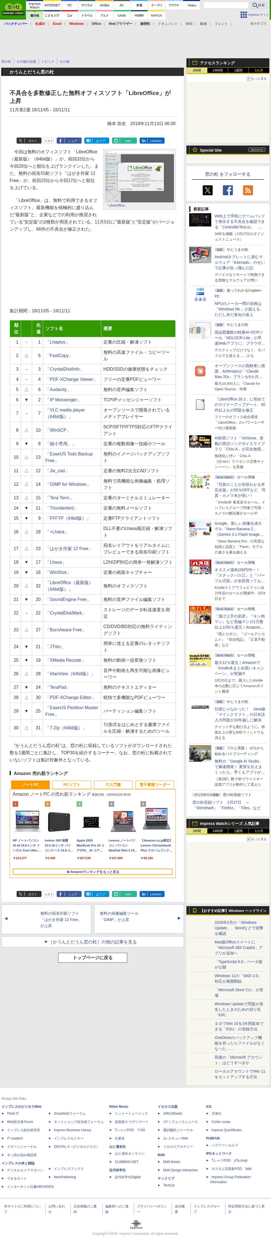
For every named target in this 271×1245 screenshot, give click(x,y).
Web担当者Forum (20, 1122)
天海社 (217, 1113)
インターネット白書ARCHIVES (30, 1187)
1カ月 (259, 70)
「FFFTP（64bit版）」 (68, 518)
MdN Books (171, 1162)
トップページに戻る (93, 957)
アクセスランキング (217, 63)
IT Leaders (15, 1138)
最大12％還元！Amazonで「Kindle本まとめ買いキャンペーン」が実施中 (239, 668)
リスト (48, 141)
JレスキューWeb (175, 1138)
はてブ (100, 141)
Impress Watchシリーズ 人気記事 (229, 823)
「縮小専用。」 (60, 443)
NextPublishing (65, 1177)
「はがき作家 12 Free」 (69, 548)
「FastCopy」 (59, 355)
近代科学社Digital (127, 1177)
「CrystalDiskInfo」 (64, 369)
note (128, 141)
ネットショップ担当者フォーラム (79, 1122)
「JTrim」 (55, 646)
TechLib (168, 1185)
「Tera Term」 (59, 497)
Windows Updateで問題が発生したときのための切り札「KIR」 (239, 1009)
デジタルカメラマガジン (25, 1170)
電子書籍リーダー (154, 784)
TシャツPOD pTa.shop (229, 1160)
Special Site (211, 150)
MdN (161, 1155)
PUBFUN (213, 1138)
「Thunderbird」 (61, 508)
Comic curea (221, 1122)
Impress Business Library (72, 1130)
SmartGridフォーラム (70, 1113)
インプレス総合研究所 (23, 1130)
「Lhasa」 (55, 562)
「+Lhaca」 (57, 531)
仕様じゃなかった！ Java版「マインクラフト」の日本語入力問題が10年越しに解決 (240, 714)
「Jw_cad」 (57, 470)
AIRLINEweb (172, 1113)
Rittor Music (118, 1107)
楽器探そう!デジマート (132, 1122)
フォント (221, 24)
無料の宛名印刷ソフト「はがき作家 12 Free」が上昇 (61, 919)
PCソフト (71, 784)
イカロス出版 (168, 1107)
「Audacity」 (58, 389)
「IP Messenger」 (63, 399)
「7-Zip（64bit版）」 (66, 728)
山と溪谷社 (117, 1147)
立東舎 (120, 1138)
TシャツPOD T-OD (130, 1130)
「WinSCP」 (58, 430)
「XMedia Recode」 (65, 660)
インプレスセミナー (69, 1138)
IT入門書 (113, 784)
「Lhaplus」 (57, 342)
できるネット (17, 1178)
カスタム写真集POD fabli (231, 1169)
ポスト (32, 141)
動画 (203, 24)
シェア (72, 141)
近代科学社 (117, 1170)
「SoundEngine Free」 (68, 599)
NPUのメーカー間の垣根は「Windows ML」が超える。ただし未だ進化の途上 (239, 309)
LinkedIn (156, 141)
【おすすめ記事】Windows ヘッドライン (233, 911)
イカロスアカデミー (178, 1147)
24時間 (217, 70)
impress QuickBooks (227, 1130)
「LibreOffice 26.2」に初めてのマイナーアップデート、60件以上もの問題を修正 (240, 404)
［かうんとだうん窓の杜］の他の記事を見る (92, 942)
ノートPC (30, 784)
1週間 (238, 70)
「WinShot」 (58, 572)
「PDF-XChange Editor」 (70, 697)
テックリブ (166, 1178)
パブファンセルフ (225, 1145)
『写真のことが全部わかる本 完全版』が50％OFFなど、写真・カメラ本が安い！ (240, 490)
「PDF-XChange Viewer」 (71, 379)
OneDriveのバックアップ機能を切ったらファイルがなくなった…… (240, 1043)
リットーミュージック (131, 1113)
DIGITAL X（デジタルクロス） (77, 1147)
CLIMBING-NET (127, 1162)
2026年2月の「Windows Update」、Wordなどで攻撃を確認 (239, 928)
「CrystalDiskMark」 (65, 613)
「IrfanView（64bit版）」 (70, 673)
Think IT (13, 1113)
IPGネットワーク (219, 1154)
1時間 (197, 70)
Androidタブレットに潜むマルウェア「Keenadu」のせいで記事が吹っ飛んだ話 (240, 262)
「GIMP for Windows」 (68, 484)
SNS (189, 24)
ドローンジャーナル (22, 1147)
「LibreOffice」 (116, 205)
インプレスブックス (69, 1169)
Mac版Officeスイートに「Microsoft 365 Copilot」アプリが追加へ (239, 947)
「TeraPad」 (58, 687)
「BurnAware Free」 (65, 629)
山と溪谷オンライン (130, 1154)
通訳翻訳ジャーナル (178, 1130)
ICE (209, 1107)
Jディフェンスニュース (180, 1122)
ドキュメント (168, 24)
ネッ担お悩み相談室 (22, 1155)
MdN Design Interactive (180, 1170)
